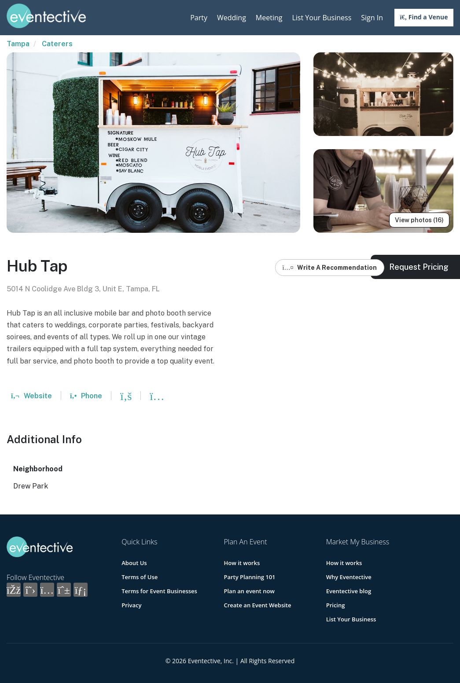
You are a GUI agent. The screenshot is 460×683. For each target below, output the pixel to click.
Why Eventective (349, 577)
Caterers (57, 44)
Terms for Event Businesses (159, 591)
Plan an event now (249, 591)
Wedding (231, 17)
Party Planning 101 (249, 577)
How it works (242, 563)
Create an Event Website (257, 605)
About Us (134, 563)
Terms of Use (139, 577)
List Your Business (321, 17)
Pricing (335, 605)
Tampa (18, 44)
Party (198, 17)
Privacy (131, 605)
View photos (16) (419, 220)
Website (31, 396)
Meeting (269, 17)
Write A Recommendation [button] (330, 267)
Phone (86, 396)
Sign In (372, 17)
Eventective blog (348, 591)
